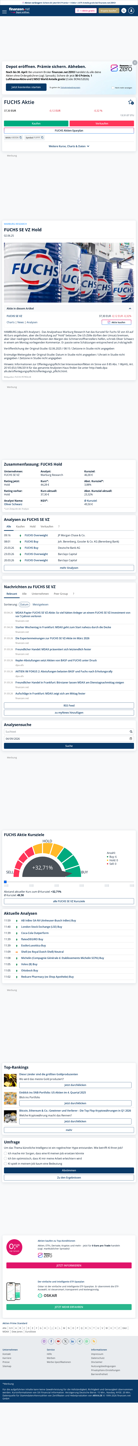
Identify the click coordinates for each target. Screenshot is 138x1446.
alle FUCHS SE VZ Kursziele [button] (69, 904)
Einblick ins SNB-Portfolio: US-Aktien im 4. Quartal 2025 (52, 1096)
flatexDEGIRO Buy (32, 942)
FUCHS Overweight (36, 538)
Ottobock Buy (29, 974)
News (20, 325)
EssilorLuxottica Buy (33, 949)
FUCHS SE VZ (14, 319)
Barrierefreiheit (99, 1377)
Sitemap (7, 1369)
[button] (86, 10)
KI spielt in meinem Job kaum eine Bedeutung (35, 1167)
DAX (124, 1331)
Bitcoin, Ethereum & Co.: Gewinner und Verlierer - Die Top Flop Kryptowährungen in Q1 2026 (75, 1114)
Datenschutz (98, 1361)
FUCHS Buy (31, 545)
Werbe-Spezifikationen (59, 1365)
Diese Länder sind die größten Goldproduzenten (48, 1077)
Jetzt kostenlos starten (26, 87)
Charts (11, 325)
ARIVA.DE (97, 1398)
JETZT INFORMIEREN (69, 1269)
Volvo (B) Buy (29, 967)
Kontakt (7, 1357)
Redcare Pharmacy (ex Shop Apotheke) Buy (47, 980)
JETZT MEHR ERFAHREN (69, 1310)
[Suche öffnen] (123, 10)
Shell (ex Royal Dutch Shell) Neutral (42, 955)
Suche (69, 749)
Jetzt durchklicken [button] (75, 1088)
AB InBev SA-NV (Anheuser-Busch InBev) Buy (48, 924)
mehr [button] (69, 1133)
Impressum (97, 1357)
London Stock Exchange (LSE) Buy (41, 930)
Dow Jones (17, 1334)
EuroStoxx (30, 1334)
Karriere (7, 1361)
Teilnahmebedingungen (70, 87)
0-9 (11, 1331)
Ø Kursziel (90, 504)
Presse (6, 1365)
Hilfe (49, 1357)
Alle (5, 1331)
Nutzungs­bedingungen (103, 1369)
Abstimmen (69, 1173)
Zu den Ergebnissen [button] (69, 1181)
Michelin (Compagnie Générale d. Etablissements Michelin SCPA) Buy (62, 961)
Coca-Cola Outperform (35, 936)
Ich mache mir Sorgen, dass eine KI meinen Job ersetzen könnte (46, 1156)
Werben (51, 1361)
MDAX (6, 1334)
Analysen (32, 325)
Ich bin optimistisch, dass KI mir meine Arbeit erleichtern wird (45, 1162)
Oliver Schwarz (13, 507)
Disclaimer (96, 1365)
